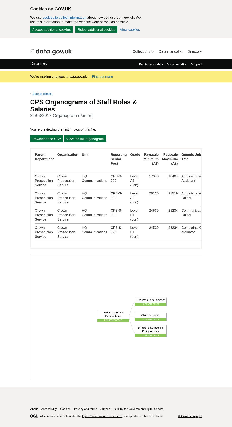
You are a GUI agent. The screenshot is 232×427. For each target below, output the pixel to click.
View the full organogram (85, 139)
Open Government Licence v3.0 (102, 416)
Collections (142, 51)
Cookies (65, 409)
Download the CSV (46, 139)
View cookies (130, 29)
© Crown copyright (190, 416)
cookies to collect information (64, 17)
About (34, 409)
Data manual (169, 51)
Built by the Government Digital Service (139, 409)
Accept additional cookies (51, 29)
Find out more (102, 76)
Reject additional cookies (96, 29)
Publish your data (151, 64)
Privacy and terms (85, 409)
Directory (194, 51)
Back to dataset (42, 93)
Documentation (177, 64)
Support (196, 64)
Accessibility (49, 409)
